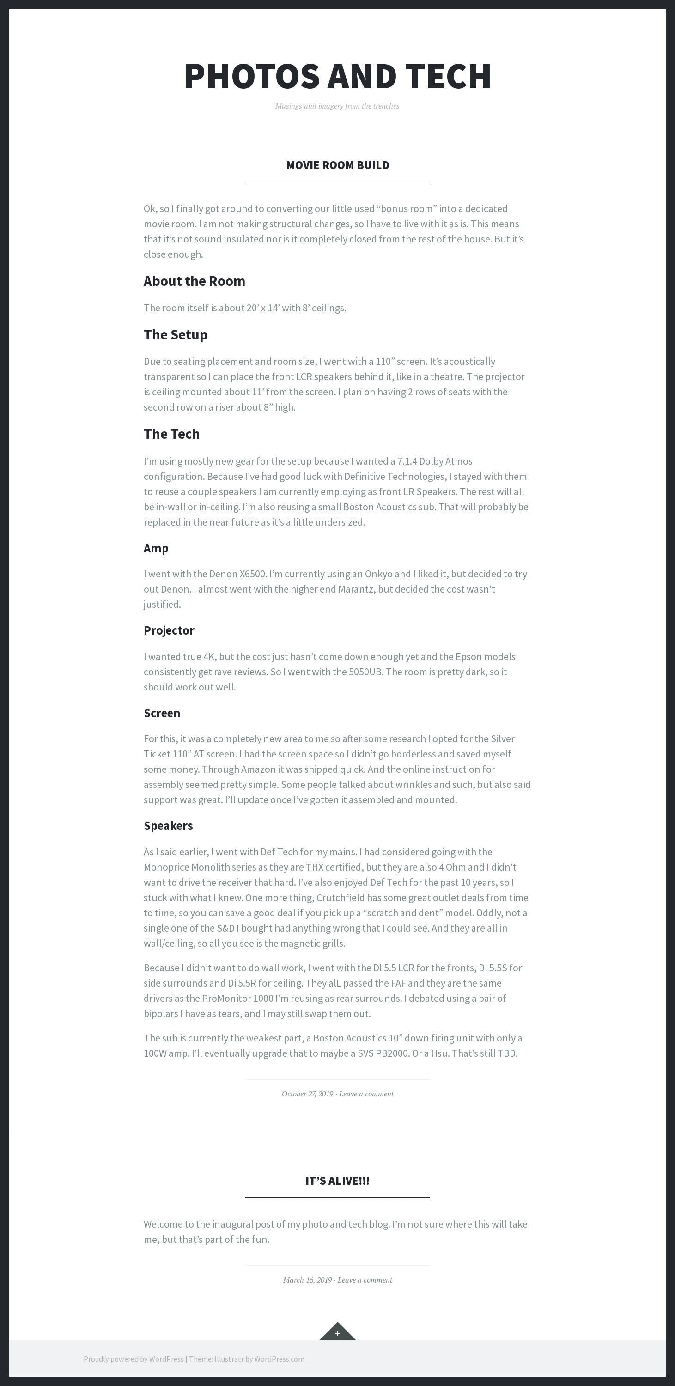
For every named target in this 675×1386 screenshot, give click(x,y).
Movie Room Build (337, 164)
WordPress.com (279, 1358)
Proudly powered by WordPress (134, 1358)
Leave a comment (366, 1094)
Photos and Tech (338, 75)
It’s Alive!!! (337, 1180)
